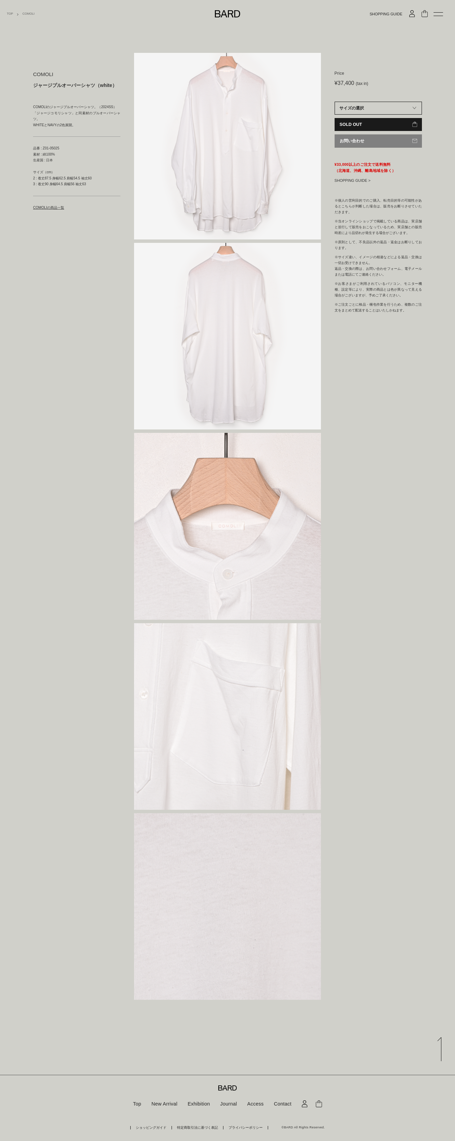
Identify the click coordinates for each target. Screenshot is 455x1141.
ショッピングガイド (154, 1127)
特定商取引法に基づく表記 (197, 1127)
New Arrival (165, 1103)
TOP (10, 13)
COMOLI (29, 13)
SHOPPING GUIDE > (352, 180)
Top (138, 1103)
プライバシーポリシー (241, 1127)
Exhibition (199, 1103)
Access (255, 1103)
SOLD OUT (350, 124)
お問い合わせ (352, 140)
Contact (281, 1103)
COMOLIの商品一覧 (48, 207)
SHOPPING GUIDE (386, 14)
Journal (228, 1103)
